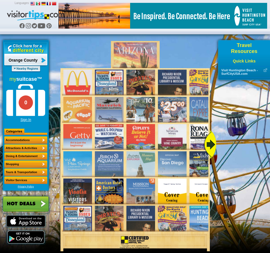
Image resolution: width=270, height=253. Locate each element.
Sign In (25, 120)
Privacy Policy (26, 186)
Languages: (22, 3)
